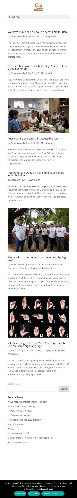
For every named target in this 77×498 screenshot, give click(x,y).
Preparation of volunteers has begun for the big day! (37, 259)
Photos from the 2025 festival (22, 406)
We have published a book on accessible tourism (38, 32)
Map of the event (16, 424)
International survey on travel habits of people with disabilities (36, 174)
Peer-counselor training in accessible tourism (35, 138)
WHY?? (11, 428)
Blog (38, 179)
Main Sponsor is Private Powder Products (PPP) (30, 437)
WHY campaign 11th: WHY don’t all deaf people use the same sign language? (36, 345)
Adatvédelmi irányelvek (53, 494)
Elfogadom (20, 494)
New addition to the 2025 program (24, 419)
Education (47, 264)
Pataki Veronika (18, 36)
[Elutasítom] (73, 488)
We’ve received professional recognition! (27, 401)
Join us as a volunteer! (18, 442)
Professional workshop (19, 415)
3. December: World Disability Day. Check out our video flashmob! (38, 67)
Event (54, 268)
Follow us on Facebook (18, 433)
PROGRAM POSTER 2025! (20, 410)
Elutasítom (33, 494)
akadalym (15, 179)
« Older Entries (15, 384)
